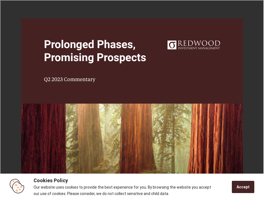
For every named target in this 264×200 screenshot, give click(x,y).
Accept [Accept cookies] (243, 187)
